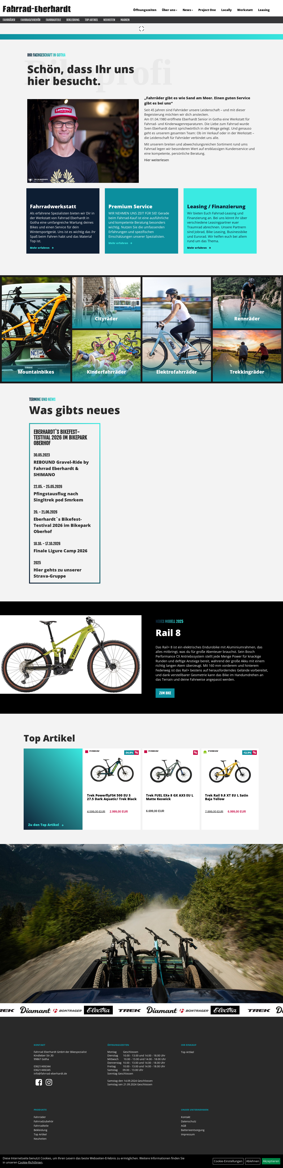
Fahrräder (9, 20)
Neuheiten (109, 20)
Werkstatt (245, 10)
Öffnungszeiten (144, 10)
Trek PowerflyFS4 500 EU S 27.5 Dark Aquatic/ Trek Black (112, 797)
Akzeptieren (271, 1161)
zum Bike (165, 693)
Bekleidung (72, 20)
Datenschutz (188, 1121)
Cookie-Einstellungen (228, 1161)
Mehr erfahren (39, 247)
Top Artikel (91, 20)
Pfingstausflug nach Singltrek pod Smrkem (58, 497)
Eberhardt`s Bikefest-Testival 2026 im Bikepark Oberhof (62, 525)
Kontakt (185, 1117)
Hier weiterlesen (156, 160)
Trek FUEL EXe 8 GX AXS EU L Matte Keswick (169, 797)
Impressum (188, 1134)
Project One (207, 10)
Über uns (169, 10)
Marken (125, 20)
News (188, 10)
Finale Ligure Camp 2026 (60, 551)
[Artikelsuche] (276, 10)
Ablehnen (252, 1161)
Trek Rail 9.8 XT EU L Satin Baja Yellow (226, 797)
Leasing (264, 10)
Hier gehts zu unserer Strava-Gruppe (57, 573)
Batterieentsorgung (192, 1130)
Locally (226, 10)
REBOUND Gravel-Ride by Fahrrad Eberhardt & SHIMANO (61, 468)
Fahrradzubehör (30, 20)
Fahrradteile (53, 20)
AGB (183, 1125)
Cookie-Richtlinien (30, 1162)
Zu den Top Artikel (46, 825)
